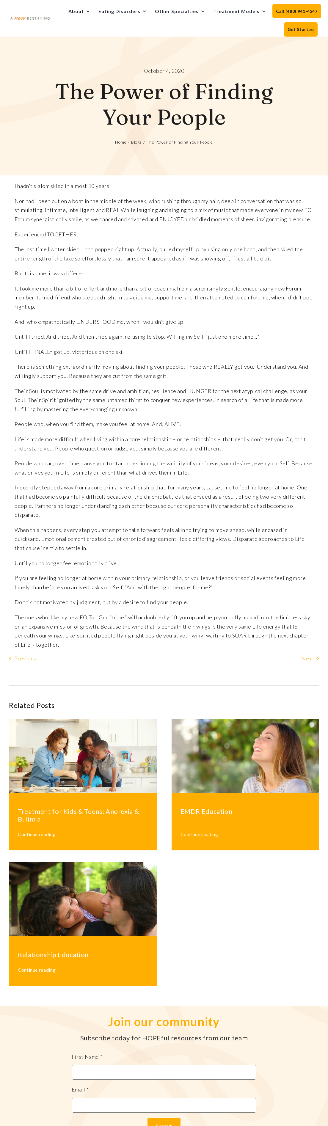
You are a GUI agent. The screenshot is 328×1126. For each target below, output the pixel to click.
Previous (25, 658)
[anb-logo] (30, 18)
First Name (87, 1056)
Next (308, 658)
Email (80, 1089)
